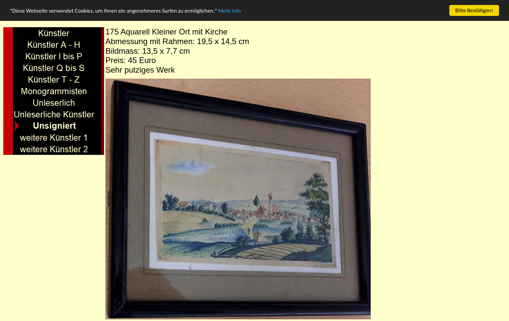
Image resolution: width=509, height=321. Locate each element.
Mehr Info (229, 10)
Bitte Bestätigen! (474, 10)
